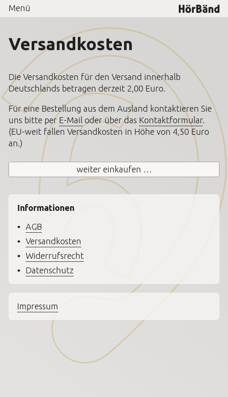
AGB (34, 226)
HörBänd (199, 8)
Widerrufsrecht (55, 256)
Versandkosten (53, 241)
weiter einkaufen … (114, 169)
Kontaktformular (171, 120)
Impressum (37, 306)
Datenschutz (50, 270)
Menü (19, 8)
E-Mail (71, 120)
